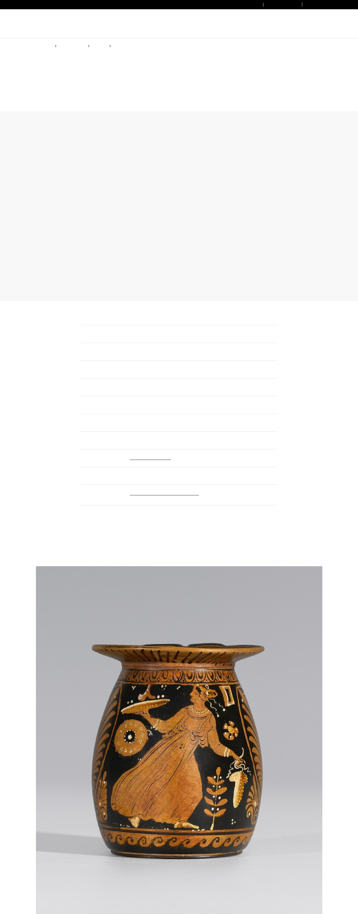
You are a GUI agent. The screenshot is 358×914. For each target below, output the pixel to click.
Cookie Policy (194, 474)
